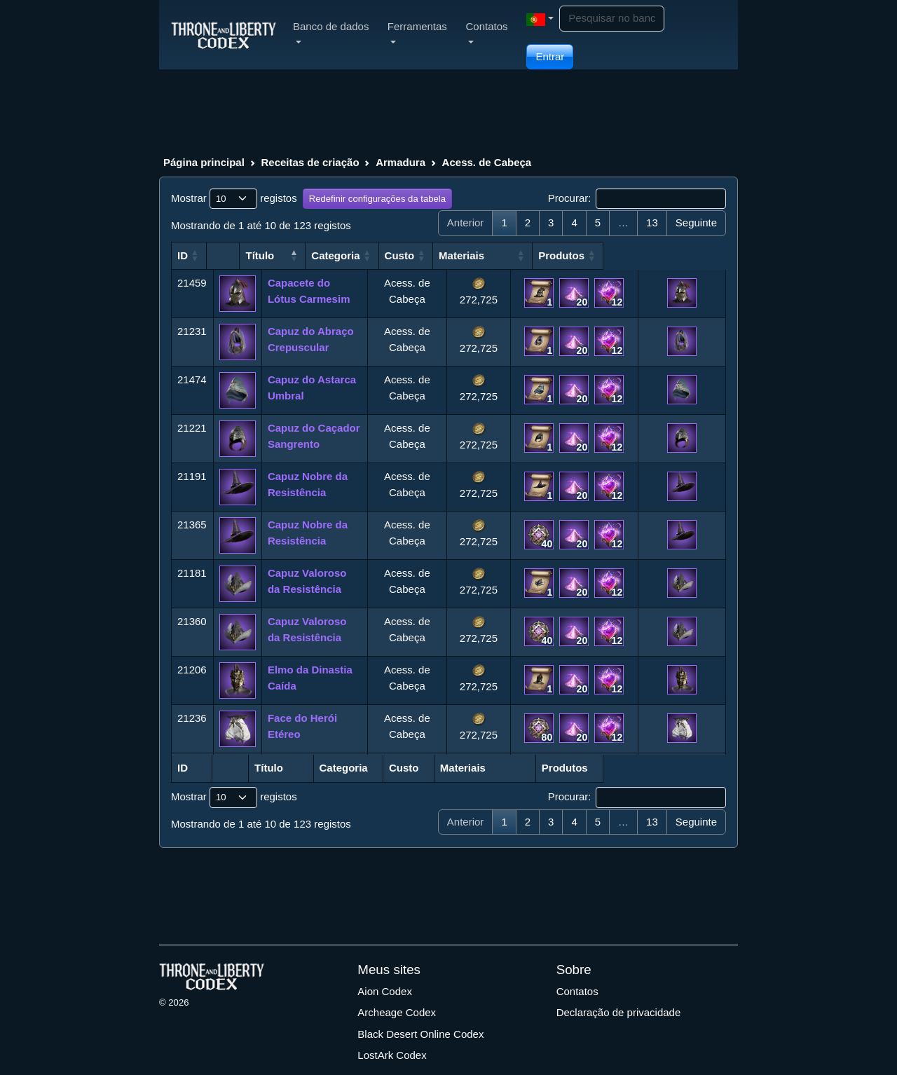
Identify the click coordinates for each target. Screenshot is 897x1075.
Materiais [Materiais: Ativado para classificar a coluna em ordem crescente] (539, 255)
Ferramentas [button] (417, 31)
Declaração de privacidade (618, 1012)
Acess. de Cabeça (487, 162)
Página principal (204, 162)
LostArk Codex (391, 1055)
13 (652, 222)
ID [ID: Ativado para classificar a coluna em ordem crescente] (182, 255)
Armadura (400, 162)
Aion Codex (384, 991)
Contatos (577, 991)
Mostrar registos (234, 199)
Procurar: (637, 199)
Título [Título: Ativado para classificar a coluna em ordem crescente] (282, 255)
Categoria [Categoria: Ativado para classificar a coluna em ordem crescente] (398, 255)
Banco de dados (331, 31)
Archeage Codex (396, 1012)
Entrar (549, 56)
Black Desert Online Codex (420, 1034)
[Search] (611, 19)
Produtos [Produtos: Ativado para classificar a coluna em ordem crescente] (667, 255)
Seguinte (696, 222)
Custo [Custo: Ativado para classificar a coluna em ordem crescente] (468, 255)
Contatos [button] (486, 31)
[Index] (223, 34)
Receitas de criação (310, 162)
